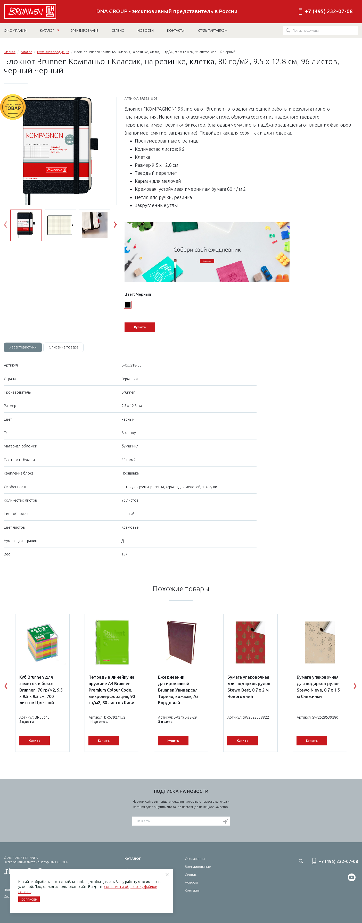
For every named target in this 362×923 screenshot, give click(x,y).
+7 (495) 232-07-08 (329, 11)
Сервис (190, 874)
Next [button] (119, 225)
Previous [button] (9, 225)
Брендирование (198, 866)
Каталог (49, 30)
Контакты (192, 890)
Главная (9, 52)
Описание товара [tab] (63, 347)
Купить (140, 327)
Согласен (29, 899)
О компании (195, 858)
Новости (191, 882)
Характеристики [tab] (23, 347)
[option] (60, 153)
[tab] (23, 347)
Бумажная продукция (53, 52)
